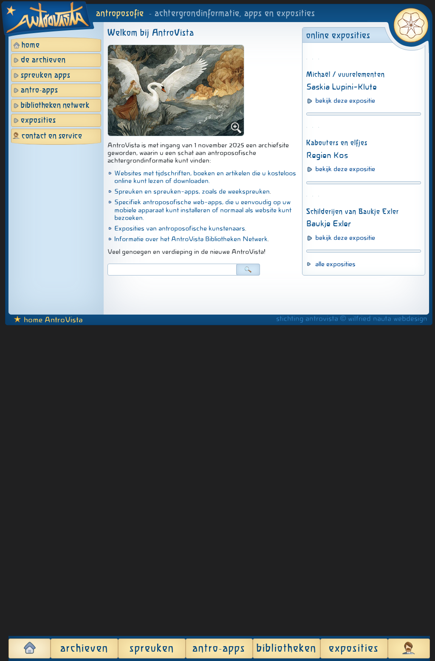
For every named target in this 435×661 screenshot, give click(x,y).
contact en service (52, 136)
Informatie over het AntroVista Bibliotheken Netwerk (191, 239)
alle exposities (335, 604)
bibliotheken (286, 649)
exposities (38, 120)
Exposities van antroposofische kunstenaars (179, 228)
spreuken (152, 649)
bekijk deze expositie (345, 212)
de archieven (43, 60)
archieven (84, 649)
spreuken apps (46, 75)
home (31, 45)
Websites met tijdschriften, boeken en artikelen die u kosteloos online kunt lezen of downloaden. (205, 177)
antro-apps (39, 90)
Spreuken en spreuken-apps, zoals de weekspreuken (192, 191)
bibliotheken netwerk (55, 106)
